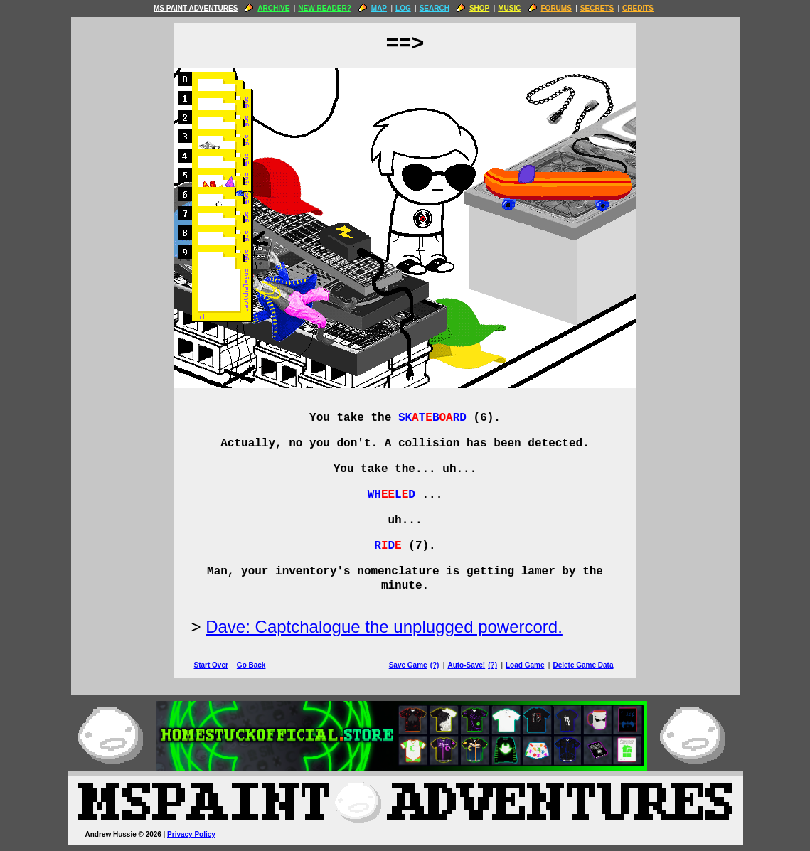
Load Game (525, 665)
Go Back (251, 665)
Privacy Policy (191, 834)
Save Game (408, 665)
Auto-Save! (466, 665)
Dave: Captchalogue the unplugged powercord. (384, 626)
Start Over (211, 665)
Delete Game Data (583, 665)
